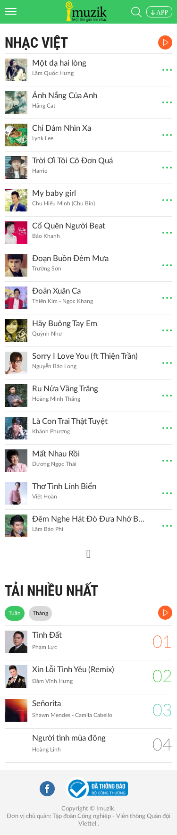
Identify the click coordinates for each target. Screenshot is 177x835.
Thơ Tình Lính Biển (64, 486)
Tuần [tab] (14, 613)
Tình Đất (47, 635)
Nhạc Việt (36, 42)
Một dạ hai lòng (59, 63)
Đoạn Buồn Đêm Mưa (70, 258)
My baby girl (54, 193)
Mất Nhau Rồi (56, 454)
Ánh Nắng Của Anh (64, 96)
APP (159, 12)
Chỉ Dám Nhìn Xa (61, 128)
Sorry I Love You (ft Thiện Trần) (85, 356)
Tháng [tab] (40, 613)
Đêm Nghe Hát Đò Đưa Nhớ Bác (88, 519)
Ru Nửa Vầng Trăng (65, 389)
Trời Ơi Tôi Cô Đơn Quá (72, 161)
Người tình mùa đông (69, 738)
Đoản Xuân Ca (56, 291)
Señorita (46, 704)
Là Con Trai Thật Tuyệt (70, 421)
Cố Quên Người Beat (68, 226)
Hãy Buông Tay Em (64, 324)
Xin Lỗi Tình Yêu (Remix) (73, 670)
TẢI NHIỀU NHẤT (51, 590)
